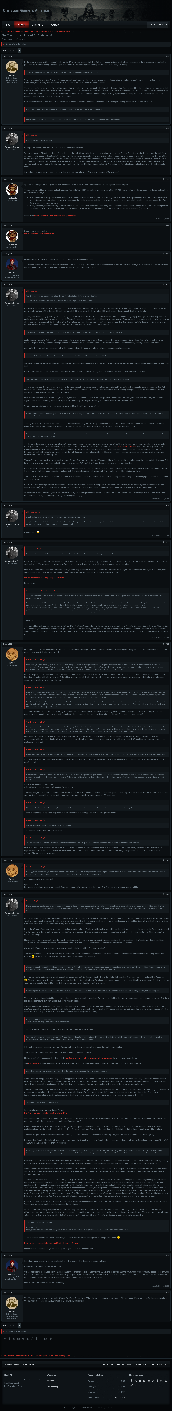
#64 (165, 228)
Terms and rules (123, 1364)
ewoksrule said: (35, 551)
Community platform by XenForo (78, 1408)
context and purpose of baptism (82, 1063)
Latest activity (52, 1384)
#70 (165, 865)
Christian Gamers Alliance (26, 10)
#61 (165, 59)
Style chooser (12, 1364)
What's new (37, 25)
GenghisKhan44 (12, 42)
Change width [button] (29, 1364)
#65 (165, 256)
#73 (165, 1303)
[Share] (161, 59)
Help (152, 1364)
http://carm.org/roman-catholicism (41, 236)
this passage (36, 1068)
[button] (27, 25)
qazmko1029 (120, 1397)
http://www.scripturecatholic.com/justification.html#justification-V (55, 1253)
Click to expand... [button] (96, 615)
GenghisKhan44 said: (37, 662)
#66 (165, 287)
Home (9, 25)
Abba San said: (34, 138)
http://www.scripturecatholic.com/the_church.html (48, 1118)
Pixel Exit (111, 1408)
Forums (21, 25)
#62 (165, 131)
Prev (8, 53)
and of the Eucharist (105, 1063)
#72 (165, 1266)
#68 (165, 545)
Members (55, 25)
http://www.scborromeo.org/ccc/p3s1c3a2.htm (47, 580)
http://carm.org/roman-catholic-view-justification (57, 218)
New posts (51, 1380)
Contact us (108, 1364)
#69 (165, 647)
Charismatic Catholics (133, 449)
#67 (165, 508)
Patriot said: (33, 906)
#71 (165, 899)
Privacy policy (140, 1364)
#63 (165, 182)
